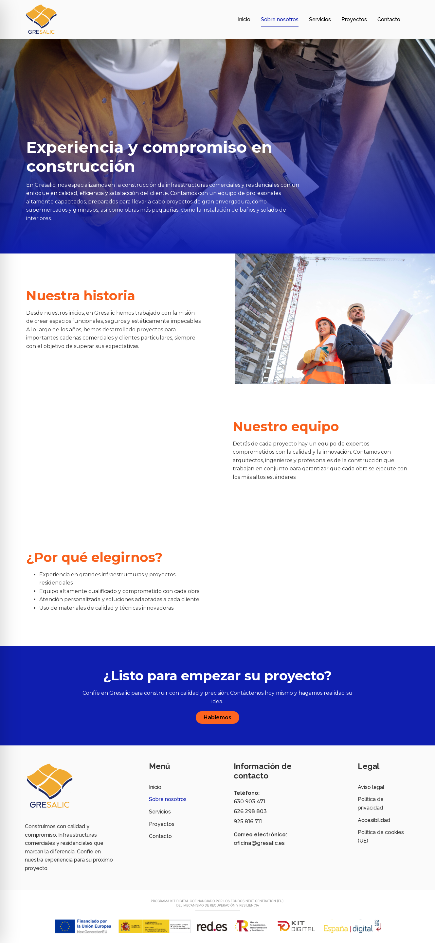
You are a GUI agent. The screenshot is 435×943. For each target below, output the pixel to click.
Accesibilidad (374, 820)
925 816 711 (248, 821)
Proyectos (354, 19)
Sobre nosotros (280, 19)
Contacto (388, 19)
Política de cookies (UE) (381, 836)
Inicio (244, 19)
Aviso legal (371, 787)
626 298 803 (250, 811)
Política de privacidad (371, 803)
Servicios (320, 19)
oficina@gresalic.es (259, 843)
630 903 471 (249, 801)
